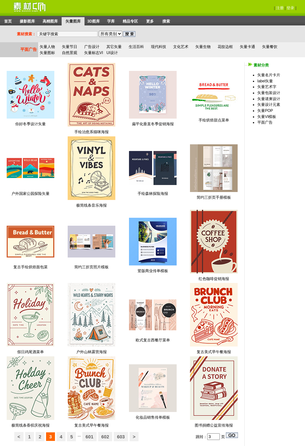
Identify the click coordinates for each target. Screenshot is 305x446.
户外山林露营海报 (91, 352)
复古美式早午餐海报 (214, 352)
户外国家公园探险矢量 (30, 193)
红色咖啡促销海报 (214, 279)
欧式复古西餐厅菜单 (153, 340)
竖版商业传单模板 (153, 271)
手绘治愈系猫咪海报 (91, 132)
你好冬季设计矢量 (30, 124)
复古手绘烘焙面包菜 (30, 267)
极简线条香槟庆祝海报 (30, 425)
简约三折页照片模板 (91, 267)
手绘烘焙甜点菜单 (214, 120)
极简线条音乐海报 (91, 205)
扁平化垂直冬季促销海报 (153, 124)
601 (89, 436)
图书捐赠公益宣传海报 (214, 425)
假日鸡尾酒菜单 (30, 352)
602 (105, 436)
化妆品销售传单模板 (153, 417)
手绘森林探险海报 (153, 193)
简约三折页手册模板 (214, 197)
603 (121, 436)
